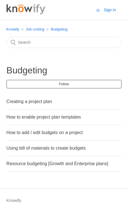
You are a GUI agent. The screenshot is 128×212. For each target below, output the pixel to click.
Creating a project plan (29, 101)
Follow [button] (64, 84)
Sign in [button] (110, 10)
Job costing (35, 29)
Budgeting (59, 29)
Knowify (13, 29)
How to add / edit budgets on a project (45, 132)
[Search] (64, 42)
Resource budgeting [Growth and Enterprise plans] (57, 163)
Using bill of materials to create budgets (46, 148)
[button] (98, 10)
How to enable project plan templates (44, 117)
